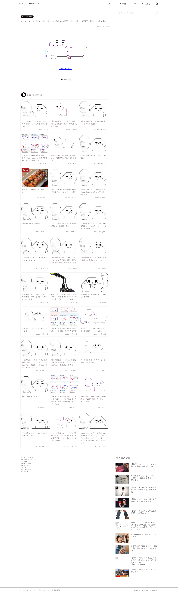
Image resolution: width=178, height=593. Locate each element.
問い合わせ (146, 4)
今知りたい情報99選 (29, 3)
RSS (134, 4)
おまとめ (24, 461)
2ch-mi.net (24, 465)
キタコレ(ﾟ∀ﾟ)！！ (27, 469)
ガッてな (24, 467)
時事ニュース (66, 79)
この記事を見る (65, 69)
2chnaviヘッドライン (28, 459)
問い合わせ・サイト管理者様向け (50, 590)
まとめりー (24, 471)
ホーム (111, 4)
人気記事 (123, 4)
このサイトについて (28, 590)
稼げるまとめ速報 (27, 16)
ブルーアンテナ (26, 463)
